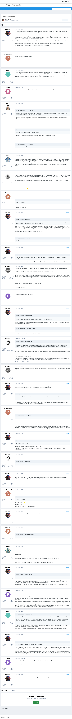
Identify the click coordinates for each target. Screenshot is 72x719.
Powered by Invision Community (65, 716)
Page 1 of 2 (13, 24)
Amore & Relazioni (15, 20)
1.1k (12, 276)
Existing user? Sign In (66, 1)
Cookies (7, 717)
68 (13, 556)
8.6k (12, 113)
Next (6, 24)
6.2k (12, 182)
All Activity (10, 8)
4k (13, 348)
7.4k (12, 97)
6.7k (12, 63)
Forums (3, 9)
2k (13, 202)
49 (13, 165)
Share (59, 19)
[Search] (57, 9)
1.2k (12, 301)
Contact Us (3, 717)
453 (12, 221)
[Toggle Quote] (16, 110)
